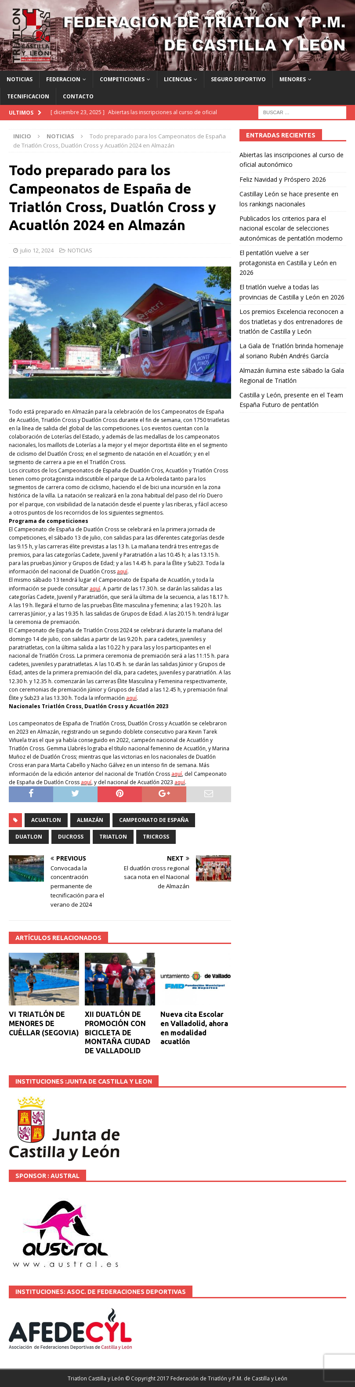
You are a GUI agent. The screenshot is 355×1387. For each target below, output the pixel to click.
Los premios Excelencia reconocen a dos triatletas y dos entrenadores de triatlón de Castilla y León (291, 321)
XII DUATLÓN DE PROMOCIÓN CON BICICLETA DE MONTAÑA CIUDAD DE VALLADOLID (117, 1032)
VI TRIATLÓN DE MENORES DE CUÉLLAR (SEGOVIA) (44, 1023)
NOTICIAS (20, 79)
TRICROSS (156, 836)
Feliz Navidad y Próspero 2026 (282, 179)
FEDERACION (63, 79)
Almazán (90, 820)
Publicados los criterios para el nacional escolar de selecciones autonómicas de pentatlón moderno (291, 228)
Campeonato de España (153, 820)
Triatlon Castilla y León (96, 1378)
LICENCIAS (178, 79)
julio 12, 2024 (37, 250)
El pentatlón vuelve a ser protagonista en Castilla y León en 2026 (288, 263)
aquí (122, 571)
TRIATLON (113, 836)
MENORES (292, 79)
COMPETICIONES (122, 79)
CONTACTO (78, 96)
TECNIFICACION (28, 96)
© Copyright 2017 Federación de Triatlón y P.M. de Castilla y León (206, 1378)
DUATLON (28, 836)
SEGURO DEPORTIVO (238, 79)
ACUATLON (46, 820)
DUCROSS (70, 836)
